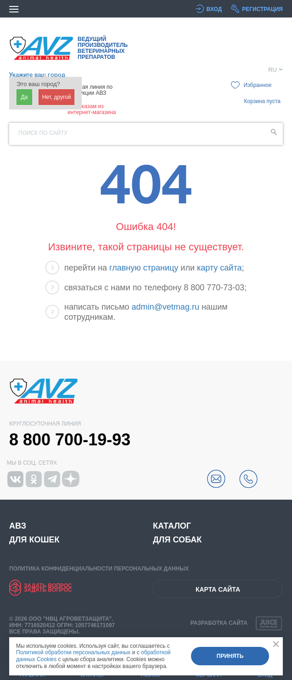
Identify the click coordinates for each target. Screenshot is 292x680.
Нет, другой (56, 97)
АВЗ (17, 525)
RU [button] (272, 70)
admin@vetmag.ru (165, 306)
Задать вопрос (48, 585)
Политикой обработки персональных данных (73, 652)
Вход (214, 9)
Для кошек (34, 539)
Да (24, 97)
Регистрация (262, 9)
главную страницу (143, 267)
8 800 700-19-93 (69, 440)
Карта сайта (218, 589)
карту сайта (219, 267)
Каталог (172, 525)
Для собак (177, 539)
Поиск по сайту (42, 133)
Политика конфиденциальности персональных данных (99, 568)
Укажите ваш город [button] (37, 74)
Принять (230, 656)
